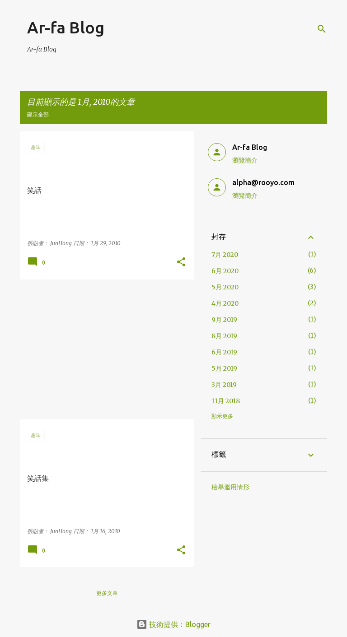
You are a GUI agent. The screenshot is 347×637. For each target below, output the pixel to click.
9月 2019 (224, 320)
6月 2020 (225, 271)
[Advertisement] (103, 349)
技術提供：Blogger (173, 624)
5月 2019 (224, 368)
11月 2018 (225, 401)
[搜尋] (321, 29)
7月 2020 (224, 255)
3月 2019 (224, 385)
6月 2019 (224, 352)
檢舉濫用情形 (230, 487)
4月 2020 (225, 303)
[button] (181, 262)
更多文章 (107, 593)
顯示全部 (38, 114)
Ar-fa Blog (65, 27)
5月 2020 (225, 287)
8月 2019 (224, 336)
